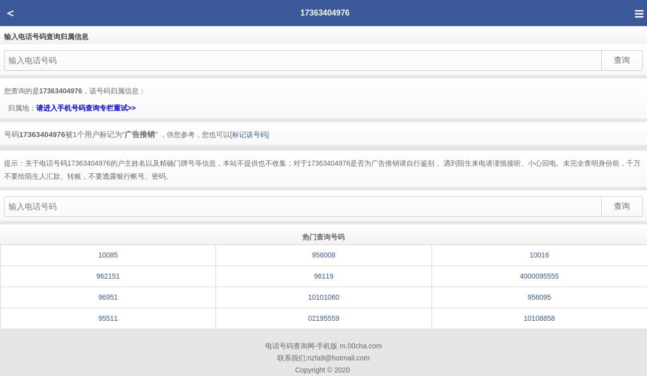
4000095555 (539, 276)
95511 (108, 318)
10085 (108, 255)
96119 (324, 276)
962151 (108, 276)
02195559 (323, 318)
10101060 (323, 297)
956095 (539, 297)
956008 (324, 255)
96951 (108, 297)
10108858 (539, 318)
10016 (539, 255)
